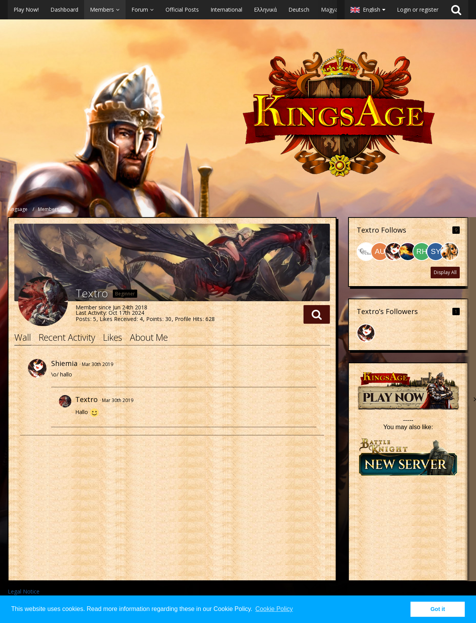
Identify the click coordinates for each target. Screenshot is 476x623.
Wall (22, 337)
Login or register (417, 9)
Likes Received (118, 319)
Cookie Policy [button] (274, 609)
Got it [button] (437, 609)
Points (154, 319)
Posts (83, 319)
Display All (445, 272)
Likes (112, 337)
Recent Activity (67, 337)
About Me (149, 337)
